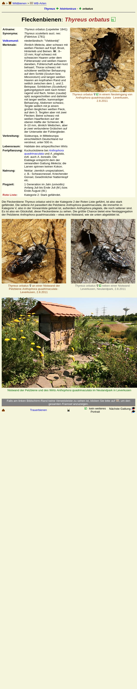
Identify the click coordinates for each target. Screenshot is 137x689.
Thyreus (49, 8)
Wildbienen (17, 3)
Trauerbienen (38, 410)
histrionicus (66, 8)
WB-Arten (38, 3)
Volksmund (10, 40)
